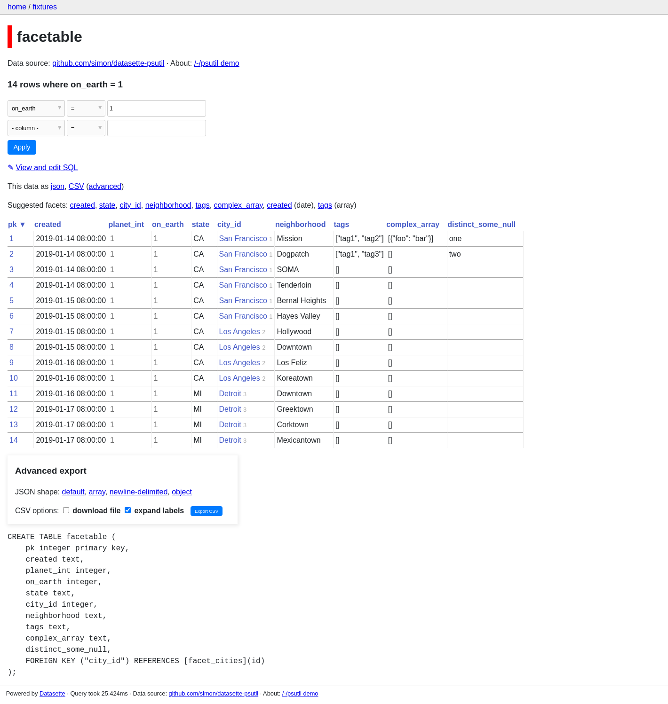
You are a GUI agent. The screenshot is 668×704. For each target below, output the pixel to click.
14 (13, 440)
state (107, 205)
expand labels (154, 511)
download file (92, 511)
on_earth (168, 224)
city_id (130, 205)
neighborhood (168, 205)
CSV (76, 186)
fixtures (44, 7)
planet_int (126, 224)
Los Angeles (239, 332)
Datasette (52, 693)
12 (13, 409)
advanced (105, 186)
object (182, 492)
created (82, 205)
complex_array (238, 205)
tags (202, 205)
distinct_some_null (481, 224)
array (97, 492)
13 (13, 425)
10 (13, 378)
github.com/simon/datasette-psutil (108, 63)
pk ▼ (17, 224)
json (57, 186)
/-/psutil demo (216, 63)
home (17, 7)
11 (13, 394)
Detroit (230, 394)
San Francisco (243, 238)
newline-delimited (139, 492)
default (73, 492)
